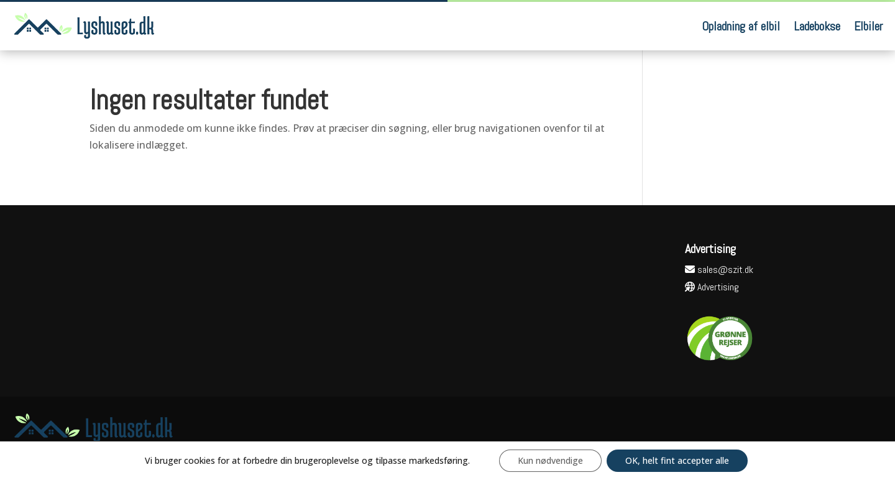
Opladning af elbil (741, 26)
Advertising (712, 286)
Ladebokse (817, 26)
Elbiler (868, 26)
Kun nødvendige (550, 460)
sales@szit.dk (719, 269)
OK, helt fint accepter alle (677, 460)
